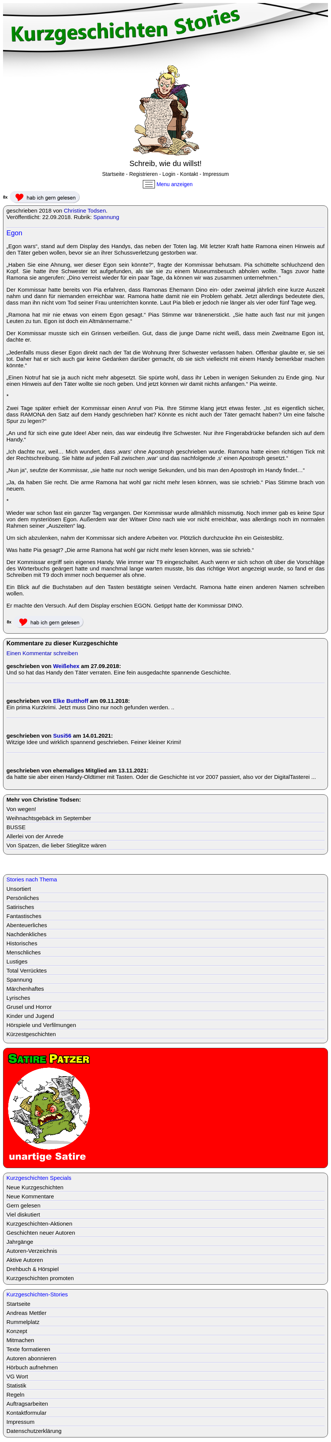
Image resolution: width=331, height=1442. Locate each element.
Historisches (21, 943)
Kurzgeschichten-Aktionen (39, 1223)
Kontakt (189, 174)
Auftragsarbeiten (27, 1403)
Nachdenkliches (26, 934)
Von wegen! (21, 809)
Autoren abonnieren (31, 1358)
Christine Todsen (85, 210)
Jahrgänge (19, 1241)
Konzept (16, 1331)
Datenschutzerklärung (34, 1431)
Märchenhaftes (25, 988)
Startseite (113, 174)
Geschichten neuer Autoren (40, 1232)
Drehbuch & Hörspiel (32, 1269)
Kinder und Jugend (30, 1016)
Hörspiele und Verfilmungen (41, 1025)
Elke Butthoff (70, 701)
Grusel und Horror (29, 1007)
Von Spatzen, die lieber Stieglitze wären (56, 845)
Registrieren (143, 174)
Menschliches (23, 952)
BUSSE (16, 827)
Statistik (16, 1385)
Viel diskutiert (23, 1214)
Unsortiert (18, 889)
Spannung (106, 217)
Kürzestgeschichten (31, 1034)
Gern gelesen (23, 1205)
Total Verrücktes (26, 970)
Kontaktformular (26, 1412)
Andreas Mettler (26, 1313)
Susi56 (62, 735)
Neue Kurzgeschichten (34, 1187)
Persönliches (22, 898)
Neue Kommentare (30, 1196)
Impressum (216, 174)
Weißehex (66, 666)
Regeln (15, 1394)
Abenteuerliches (26, 925)
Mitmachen (20, 1340)
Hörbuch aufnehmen (32, 1367)
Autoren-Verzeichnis (31, 1251)
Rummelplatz (23, 1322)
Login (168, 174)
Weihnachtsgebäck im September (48, 818)
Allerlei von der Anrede (34, 836)
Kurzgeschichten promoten (40, 1278)
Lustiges (17, 961)
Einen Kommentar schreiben (42, 653)
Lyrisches (18, 997)
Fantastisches (24, 916)
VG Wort (17, 1376)
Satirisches (20, 907)
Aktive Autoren (24, 1260)
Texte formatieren (28, 1349)
